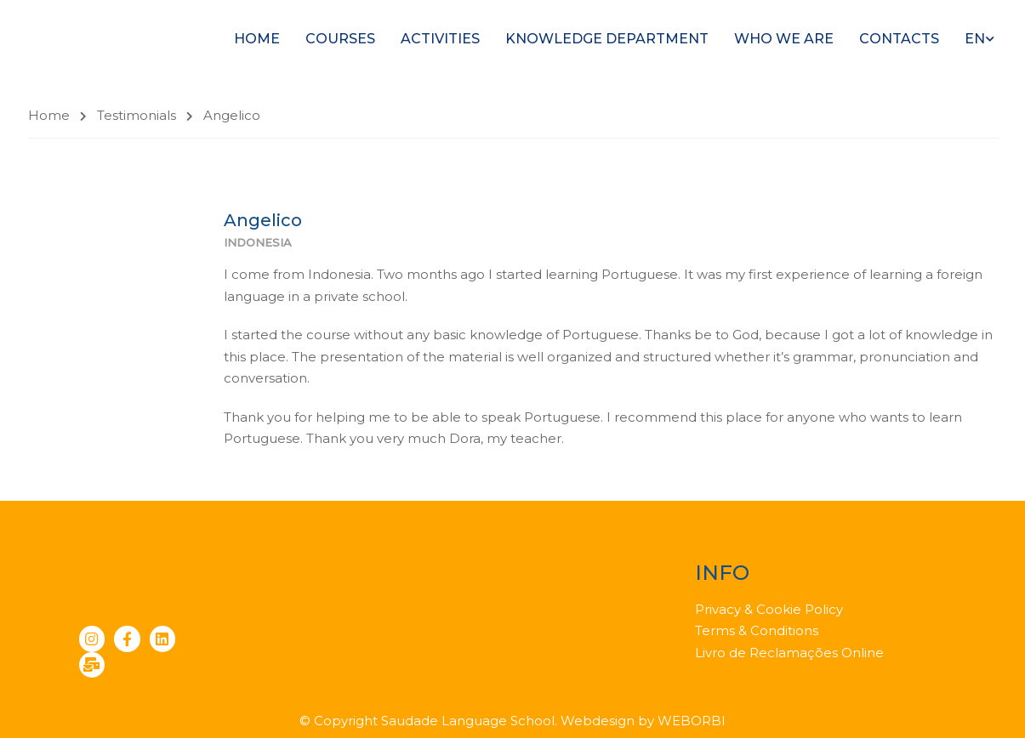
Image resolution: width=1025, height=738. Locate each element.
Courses (340, 39)
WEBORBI (692, 720)
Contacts (899, 39)
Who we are (784, 39)
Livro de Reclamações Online (789, 652)
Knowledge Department (607, 39)
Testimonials (136, 115)
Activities (440, 39)
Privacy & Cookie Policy (769, 609)
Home (257, 39)
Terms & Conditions (756, 630)
